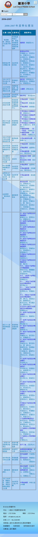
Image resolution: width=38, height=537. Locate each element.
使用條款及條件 (29, 526)
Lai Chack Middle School (24, 6)
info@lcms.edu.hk (14, 517)
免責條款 (16, 526)
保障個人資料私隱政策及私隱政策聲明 (17, 523)
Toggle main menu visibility (35, 2)
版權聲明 (6, 526)
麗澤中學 (24, 4)
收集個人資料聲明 (9, 529)
